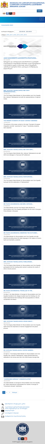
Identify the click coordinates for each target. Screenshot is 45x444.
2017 (11, 35)
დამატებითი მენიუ (7, 25)
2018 (7, 35)
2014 (21, 35)
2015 (18, 35)
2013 (25, 35)
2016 (14, 35)
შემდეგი (14, 392)
